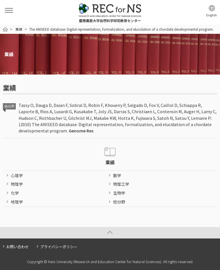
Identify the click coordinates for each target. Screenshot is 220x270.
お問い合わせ (17, 246)
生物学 (119, 193)
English (211, 15)
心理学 (17, 175)
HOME (5, 29)
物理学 (17, 184)
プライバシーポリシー (58, 246)
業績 (18, 29)
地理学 (17, 202)
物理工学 (121, 184)
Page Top (110, 232)
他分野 (119, 202)
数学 (117, 175)
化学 (15, 193)
